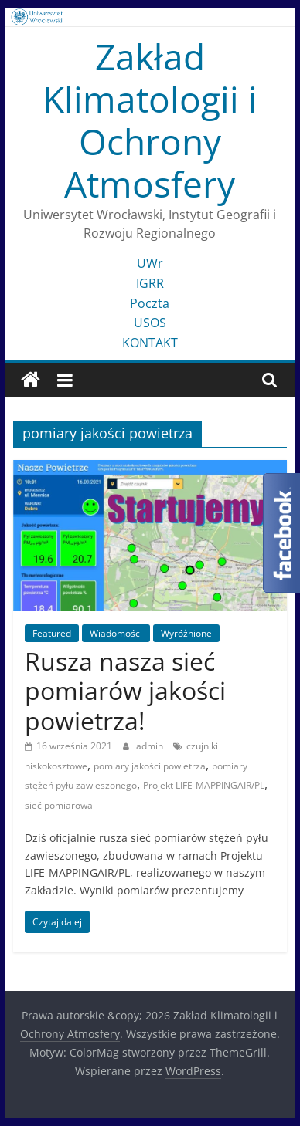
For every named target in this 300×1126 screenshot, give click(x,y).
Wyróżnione (186, 633)
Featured (51, 633)
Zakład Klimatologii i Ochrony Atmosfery (150, 120)
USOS (150, 322)
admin (150, 745)
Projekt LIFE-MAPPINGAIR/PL (203, 785)
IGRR (150, 283)
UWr (150, 263)
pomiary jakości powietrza (150, 766)
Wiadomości (116, 633)
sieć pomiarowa (59, 805)
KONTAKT (150, 342)
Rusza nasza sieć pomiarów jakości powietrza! (125, 690)
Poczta (149, 303)
